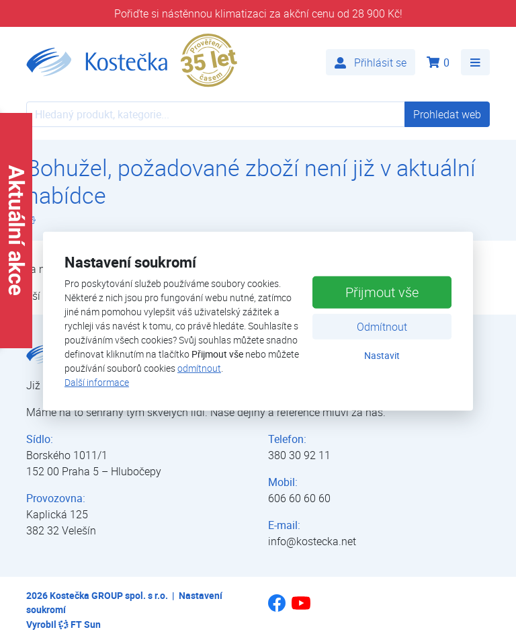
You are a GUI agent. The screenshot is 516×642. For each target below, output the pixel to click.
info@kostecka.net (312, 541)
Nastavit (382, 355)
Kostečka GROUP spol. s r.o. (109, 595)
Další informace (96, 382)
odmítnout (199, 368)
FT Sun (79, 624)
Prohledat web (447, 114)
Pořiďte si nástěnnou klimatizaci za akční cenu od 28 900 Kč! (258, 13)
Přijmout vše (382, 292)
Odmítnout (382, 326)
